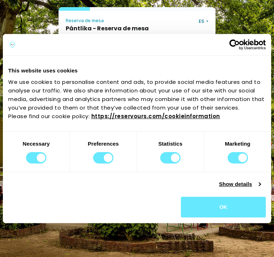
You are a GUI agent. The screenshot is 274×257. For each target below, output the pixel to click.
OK (223, 207)
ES (202, 21)
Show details (235, 184)
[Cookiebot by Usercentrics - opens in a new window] (234, 44)
